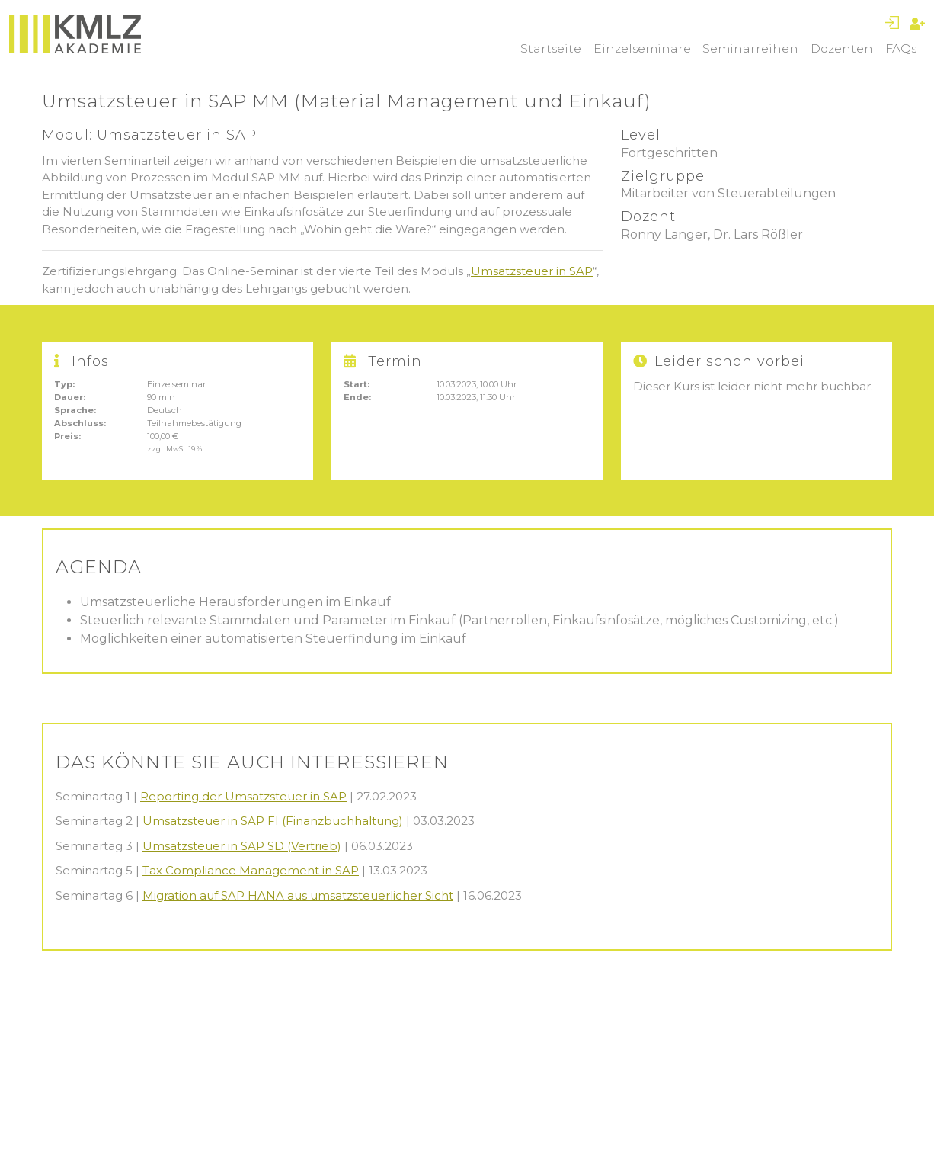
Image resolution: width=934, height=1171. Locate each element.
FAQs (900, 48)
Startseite (550, 48)
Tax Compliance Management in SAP (250, 870)
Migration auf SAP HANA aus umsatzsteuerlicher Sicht (297, 895)
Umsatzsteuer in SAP (532, 271)
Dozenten (842, 48)
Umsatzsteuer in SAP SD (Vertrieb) (241, 846)
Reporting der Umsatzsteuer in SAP (243, 796)
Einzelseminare (642, 48)
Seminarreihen (750, 48)
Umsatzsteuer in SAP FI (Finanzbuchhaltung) (272, 820)
